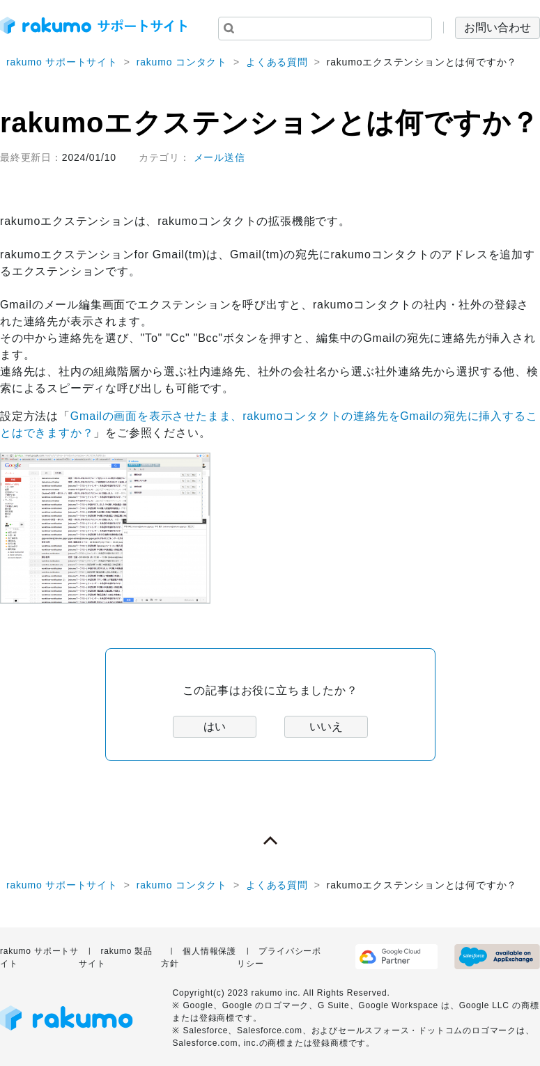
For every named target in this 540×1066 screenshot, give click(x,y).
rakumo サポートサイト (62, 62)
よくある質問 (277, 62)
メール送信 (219, 157)
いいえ (326, 726)
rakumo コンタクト (182, 62)
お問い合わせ (497, 27)
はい (214, 726)
